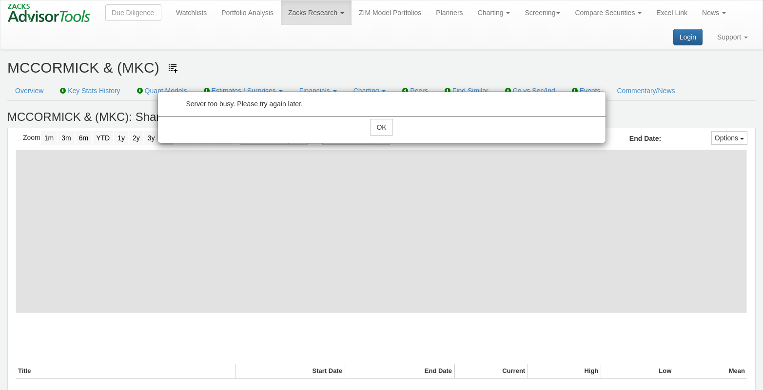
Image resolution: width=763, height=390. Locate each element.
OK (381, 127)
